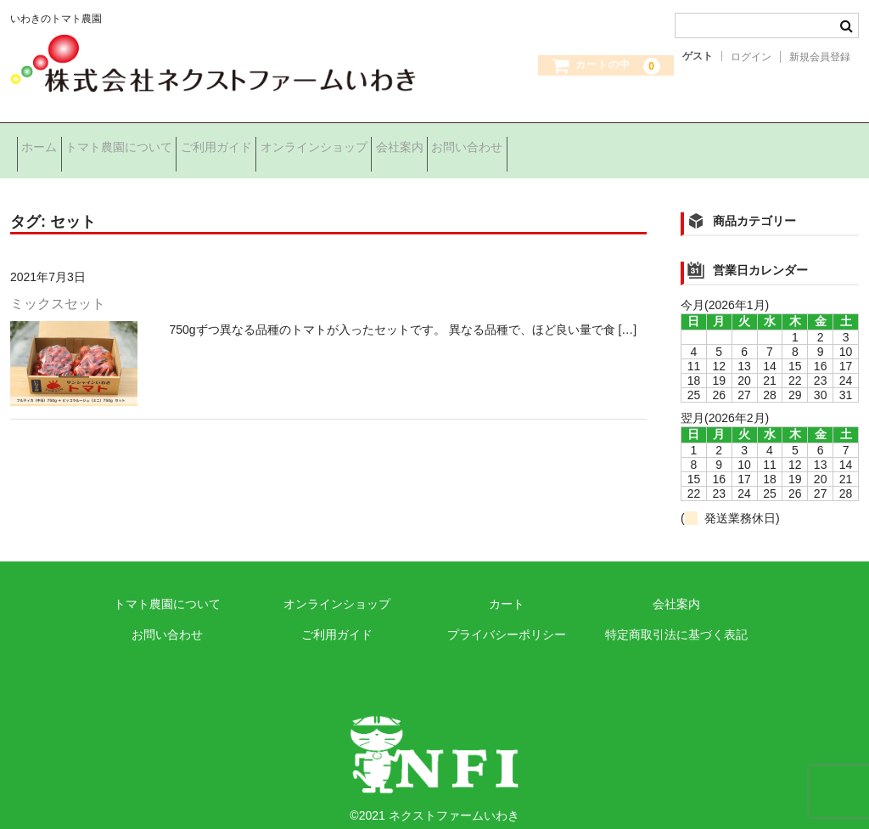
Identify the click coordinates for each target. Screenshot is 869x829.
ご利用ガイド (275, 143)
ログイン (751, 57)
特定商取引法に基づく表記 (676, 617)
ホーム (46, 143)
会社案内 (511, 143)
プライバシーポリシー (506, 617)
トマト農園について (151, 143)
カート (506, 587)
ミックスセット (57, 286)
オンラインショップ (399, 143)
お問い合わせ (606, 143)
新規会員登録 (819, 57)
